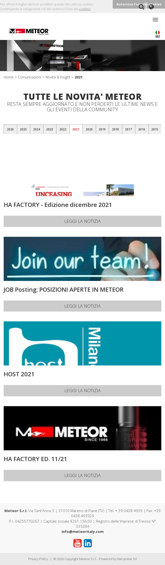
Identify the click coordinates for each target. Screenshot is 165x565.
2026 (10, 129)
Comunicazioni (29, 77)
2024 (36, 129)
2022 (62, 129)
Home (9, 77)
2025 (23, 129)
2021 (78, 77)
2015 (154, 129)
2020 (89, 129)
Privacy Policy (38, 559)
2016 (141, 129)
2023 (49, 129)
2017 (128, 129)
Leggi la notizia (82, 221)
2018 (115, 129)
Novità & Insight (58, 77)
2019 (102, 129)
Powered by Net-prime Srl (118, 559)
